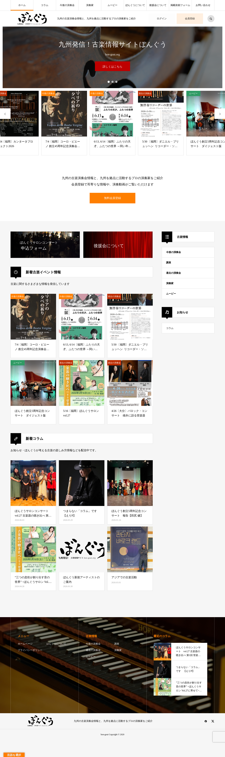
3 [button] (116, 82)
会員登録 (190, 18)
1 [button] (109, 82)
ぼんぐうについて (135, 5)
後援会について (157, 5)
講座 (168, 262)
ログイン (162, 18)
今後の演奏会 (67, 5)
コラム (44, 5)
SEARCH (210, 18)
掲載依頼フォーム (180, 5)
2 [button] (112, 82)
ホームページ (25, 643)
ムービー (112, 5)
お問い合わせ (203, 5)
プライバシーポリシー (30, 650)
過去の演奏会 (173, 273)
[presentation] (5, 113)
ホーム (22, 5)
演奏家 (90, 5)
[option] (112, 75)
